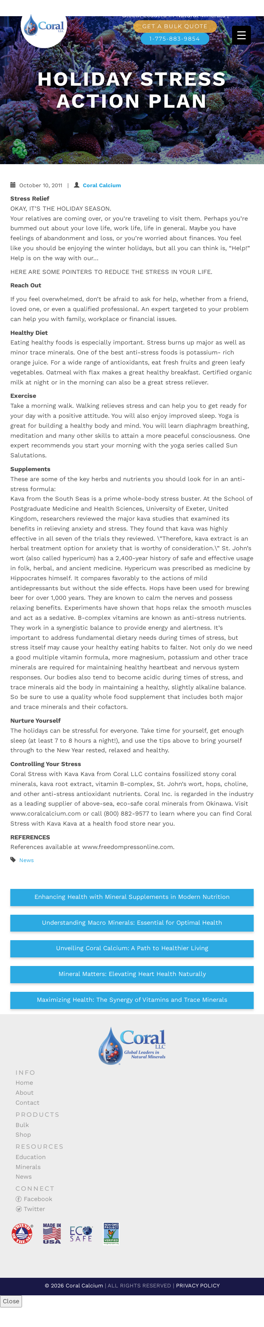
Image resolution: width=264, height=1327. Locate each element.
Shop (23, 1134)
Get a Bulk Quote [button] (175, 26)
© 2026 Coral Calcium (74, 1285)
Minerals (28, 1166)
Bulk (22, 1124)
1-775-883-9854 (175, 38)
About (24, 1092)
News (26, 860)
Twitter (30, 1208)
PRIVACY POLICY (198, 1285)
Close (11, 1301)
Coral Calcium (102, 185)
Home (24, 1082)
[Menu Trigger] (241, 35)
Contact (27, 1102)
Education (30, 1156)
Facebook (33, 1198)
